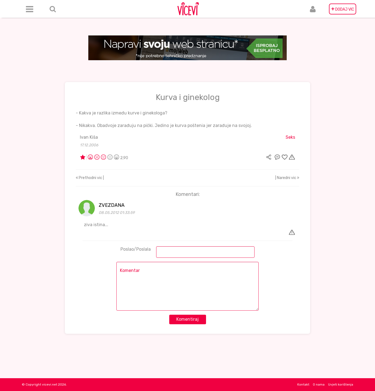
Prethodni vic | (90, 177)
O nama (319, 384)
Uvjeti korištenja (340, 384)
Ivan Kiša (89, 137)
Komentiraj (187, 319)
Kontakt (303, 384)
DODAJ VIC (342, 9)
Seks (290, 137)
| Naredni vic (287, 177)
